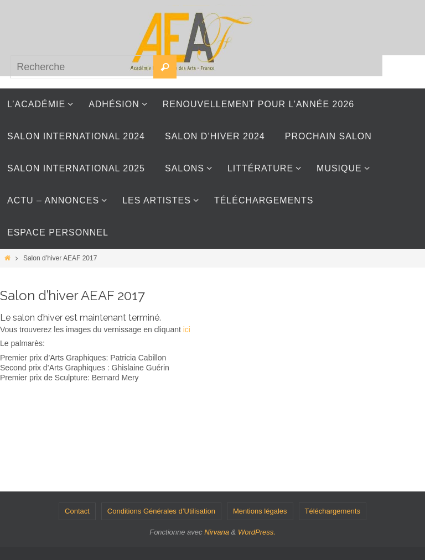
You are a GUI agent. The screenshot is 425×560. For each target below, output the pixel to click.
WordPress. (257, 532)
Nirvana (216, 532)
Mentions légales (260, 511)
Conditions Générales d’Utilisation (161, 511)
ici (186, 329)
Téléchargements (332, 511)
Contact (77, 511)
